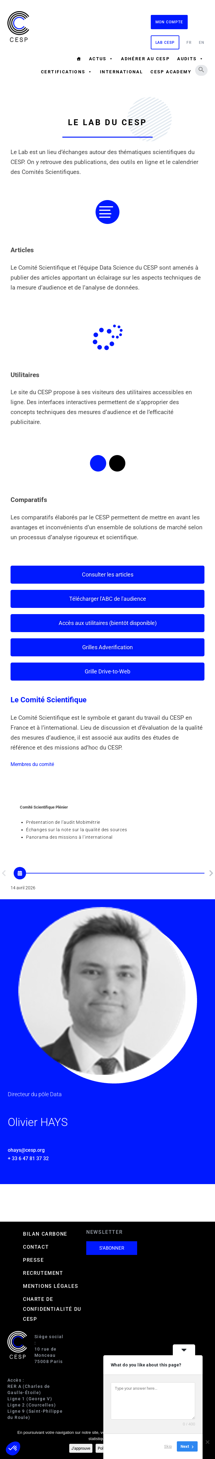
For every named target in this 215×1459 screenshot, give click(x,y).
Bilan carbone (45, 1234)
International (121, 71)
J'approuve (80, 1448)
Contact (36, 1247)
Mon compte (169, 22)
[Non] (207, 1442)
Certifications (66, 72)
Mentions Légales (50, 1286)
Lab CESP (165, 42)
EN (201, 42)
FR (189, 42)
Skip (168, 1446)
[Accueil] (79, 58)
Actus (101, 58)
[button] (201, 69)
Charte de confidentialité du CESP (52, 1309)
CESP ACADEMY (170, 71)
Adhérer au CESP (145, 58)
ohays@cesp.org (26, 1150)
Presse (33, 1260)
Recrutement (43, 1273)
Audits (190, 58)
